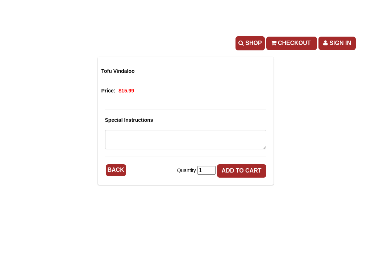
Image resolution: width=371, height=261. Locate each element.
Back (116, 170)
